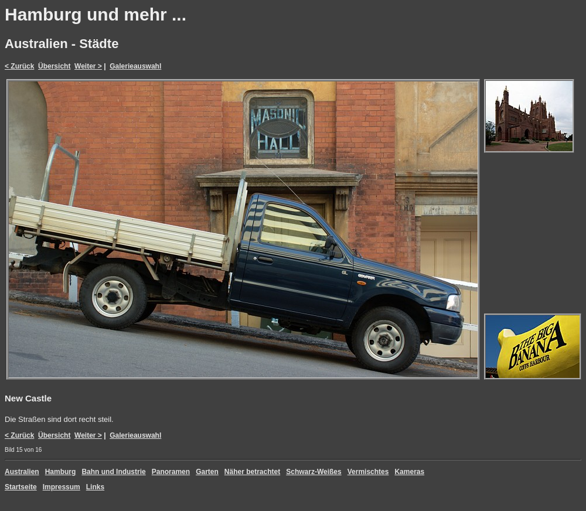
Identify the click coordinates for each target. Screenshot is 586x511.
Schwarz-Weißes (313, 472)
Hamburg (60, 472)
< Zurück (19, 66)
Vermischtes (368, 472)
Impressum (61, 487)
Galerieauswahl (135, 66)
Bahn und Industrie (113, 472)
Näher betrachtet (252, 472)
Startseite (21, 487)
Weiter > (88, 66)
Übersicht (54, 66)
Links (95, 487)
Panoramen (171, 472)
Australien (22, 472)
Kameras (409, 472)
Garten (207, 472)
